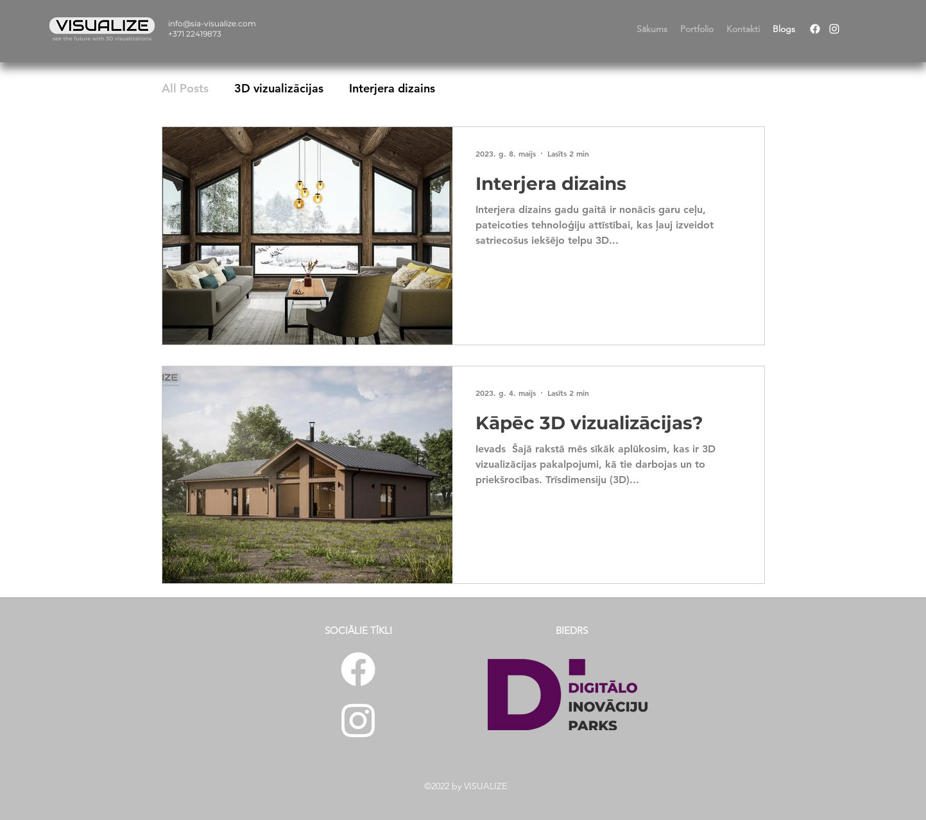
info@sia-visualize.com (212, 23)
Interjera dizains (392, 88)
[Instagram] (834, 28)
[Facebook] (815, 28)
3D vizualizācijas (278, 88)
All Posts (185, 88)
